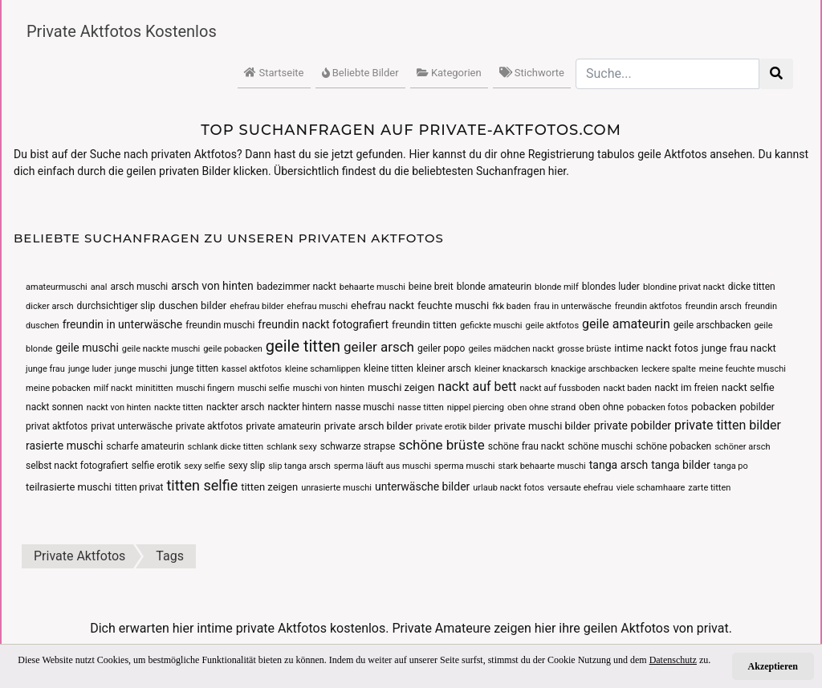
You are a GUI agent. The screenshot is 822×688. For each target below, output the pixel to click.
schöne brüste (441, 445)
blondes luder (611, 286)
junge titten (194, 368)
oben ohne (601, 407)
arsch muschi (139, 286)
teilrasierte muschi (69, 487)
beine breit (431, 286)
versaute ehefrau (580, 487)
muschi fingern (205, 388)
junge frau (45, 369)
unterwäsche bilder (422, 486)
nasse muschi (364, 407)
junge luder (90, 369)
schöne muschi (600, 446)
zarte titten (709, 487)
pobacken (713, 407)
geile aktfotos (552, 325)
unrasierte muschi (336, 487)
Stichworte (531, 73)
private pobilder (632, 425)
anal (99, 287)
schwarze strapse (358, 446)
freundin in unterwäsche (123, 324)
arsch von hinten (212, 285)
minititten (154, 388)
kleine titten (388, 368)
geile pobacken (232, 349)
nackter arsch (235, 407)
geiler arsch (379, 347)
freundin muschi (219, 325)
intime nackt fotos (656, 348)
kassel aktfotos (252, 369)
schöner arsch (742, 447)
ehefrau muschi (317, 306)
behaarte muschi (372, 287)
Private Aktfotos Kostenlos (121, 31)
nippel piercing (475, 407)
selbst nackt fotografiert (77, 465)
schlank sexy (292, 447)
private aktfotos (209, 426)
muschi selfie (264, 388)
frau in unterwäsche (573, 306)
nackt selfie (748, 387)
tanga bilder (680, 464)
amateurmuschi (56, 287)
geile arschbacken (712, 325)
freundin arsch (713, 306)
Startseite (273, 73)
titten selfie (202, 485)
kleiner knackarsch (510, 369)
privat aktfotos (56, 426)
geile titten (303, 346)
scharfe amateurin (145, 446)
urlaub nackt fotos (508, 487)
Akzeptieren (773, 666)
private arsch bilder (368, 426)
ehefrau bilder (256, 306)
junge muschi (141, 369)
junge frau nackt (739, 348)
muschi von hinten (328, 388)
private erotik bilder (453, 426)
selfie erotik (156, 465)
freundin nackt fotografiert (323, 324)
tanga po (731, 466)
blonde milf (557, 287)
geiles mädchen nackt (511, 349)
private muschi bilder (542, 426)
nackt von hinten (119, 407)
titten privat (139, 487)
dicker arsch (50, 306)
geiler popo (441, 348)
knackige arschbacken (594, 369)
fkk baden (511, 306)
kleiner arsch (444, 368)
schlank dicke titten (226, 447)
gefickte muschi (491, 325)
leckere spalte (668, 369)
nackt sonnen (54, 407)
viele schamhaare (651, 487)
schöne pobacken (673, 446)
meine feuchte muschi (742, 369)
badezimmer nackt (296, 286)
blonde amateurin (494, 286)
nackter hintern (299, 407)
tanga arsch (619, 464)
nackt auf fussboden (560, 388)
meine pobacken (58, 388)
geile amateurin (626, 324)
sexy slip (246, 465)
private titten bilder (727, 425)
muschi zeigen (401, 387)
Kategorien (449, 73)
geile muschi (87, 347)
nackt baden (628, 388)
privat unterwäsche (132, 426)
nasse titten (420, 407)
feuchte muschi (453, 305)
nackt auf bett (476, 386)
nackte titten (178, 407)
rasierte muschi (64, 445)
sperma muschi (464, 466)
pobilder (756, 407)
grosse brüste (584, 349)
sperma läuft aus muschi (382, 466)
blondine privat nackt (684, 287)
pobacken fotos (657, 407)
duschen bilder (193, 305)
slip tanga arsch (299, 466)
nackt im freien (686, 387)
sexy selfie (204, 466)
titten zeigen (269, 487)
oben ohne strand (541, 407)
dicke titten (751, 286)
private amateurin (283, 426)
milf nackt (113, 388)
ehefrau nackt (382, 305)
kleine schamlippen (322, 369)
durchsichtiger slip (116, 305)
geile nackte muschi (161, 349)
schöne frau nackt (526, 446)
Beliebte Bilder (360, 73)
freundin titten (424, 325)
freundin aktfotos (648, 306)
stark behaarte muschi (541, 466)
